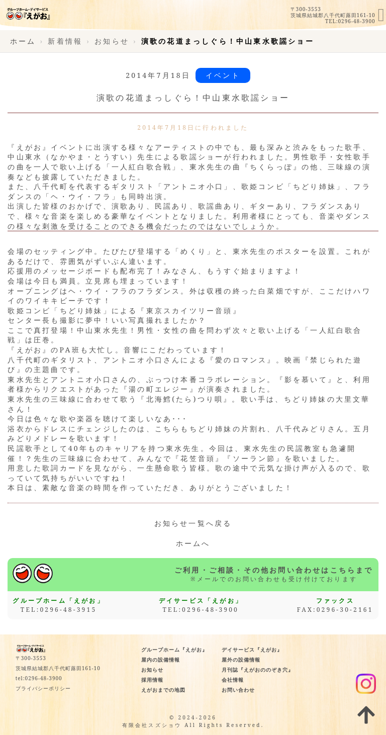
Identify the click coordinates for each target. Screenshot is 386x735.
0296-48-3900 (356, 21)
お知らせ (152, 669)
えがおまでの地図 (163, 689)
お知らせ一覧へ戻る (193, 523)
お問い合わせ (238, 689)
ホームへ (193, 543)
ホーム (23, 41)
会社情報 (233, 679)
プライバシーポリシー (43, 688)
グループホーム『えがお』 (174, 649)
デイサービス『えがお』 (252, 649)
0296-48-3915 (68, 609)
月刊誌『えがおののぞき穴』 (258, 669)
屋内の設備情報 (160, 659)
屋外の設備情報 (241, 659)
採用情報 (152, 679)
